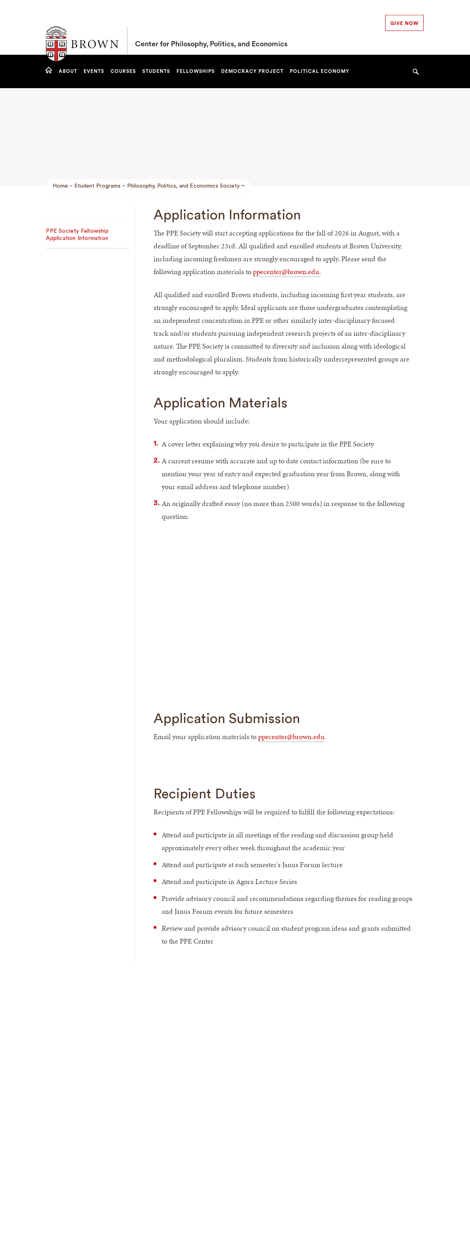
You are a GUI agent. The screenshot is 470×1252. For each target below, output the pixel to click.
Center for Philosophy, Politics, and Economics (211, 27)
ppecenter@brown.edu (286, 272)
